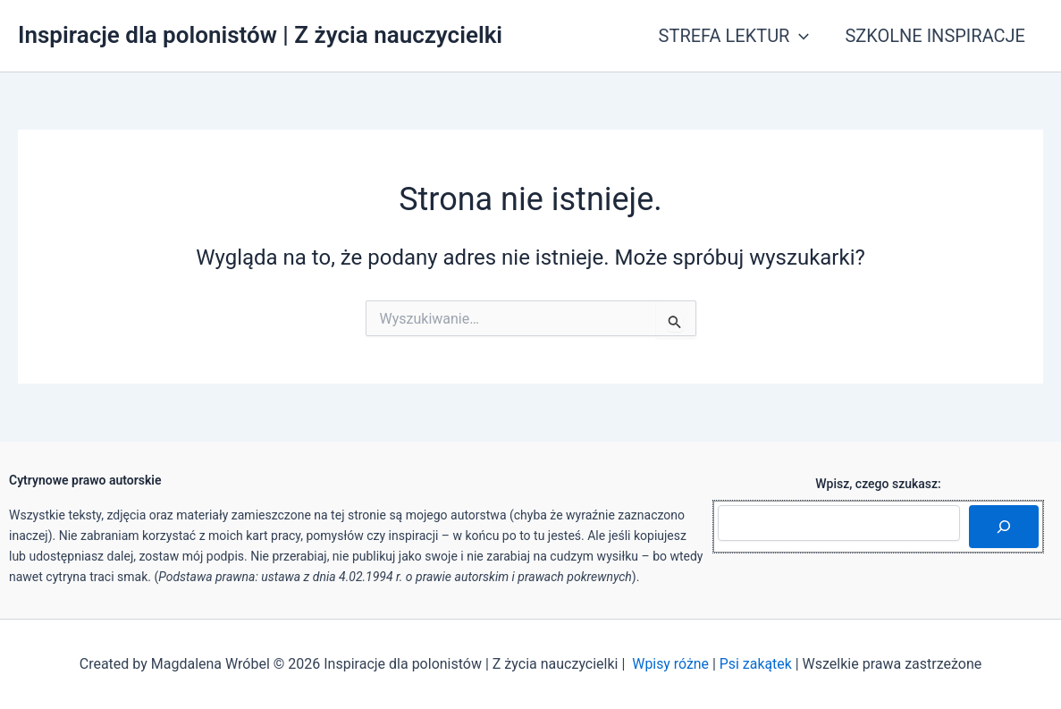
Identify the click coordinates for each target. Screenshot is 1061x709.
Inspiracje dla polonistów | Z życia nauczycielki (260, 34)
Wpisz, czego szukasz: (878, 484)
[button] (799, 36)
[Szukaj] (1004, 526)
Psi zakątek (756, 663)
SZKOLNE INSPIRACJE (935, 35)
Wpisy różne (670, 663)
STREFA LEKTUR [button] (734, 36)
